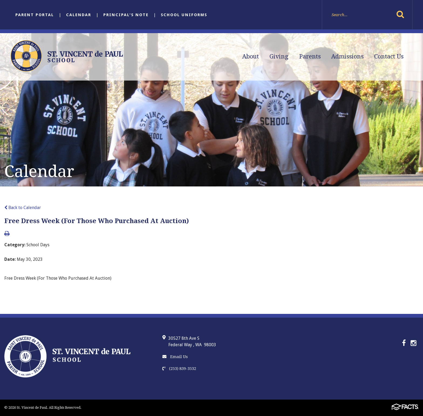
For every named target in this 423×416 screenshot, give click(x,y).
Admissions (347, 56)
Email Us (175, 356)
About (250, 56)
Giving (279, 56)
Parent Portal (34, 14)
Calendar (78, 14)
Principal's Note (126, 14)
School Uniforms (184, 14)
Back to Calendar (22, 207)
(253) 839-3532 (179, 368)
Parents (310, 56)
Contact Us (389, 56)
